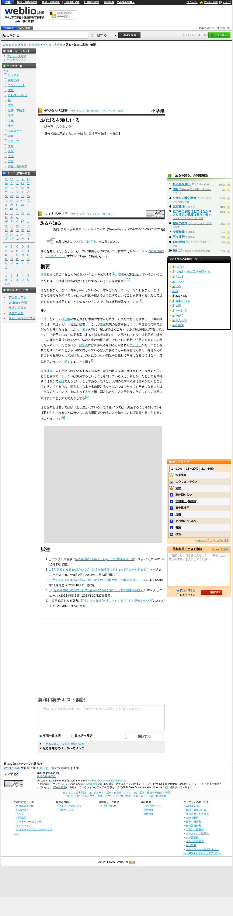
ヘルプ (227, 2)
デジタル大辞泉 (52, 44)
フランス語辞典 (195, 829)
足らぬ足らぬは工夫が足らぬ (191, 271)
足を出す (178, 325)
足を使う (178, 315)
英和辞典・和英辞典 (197, 813)
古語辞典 (109, 2)
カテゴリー (108, 213)
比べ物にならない (186, 521)
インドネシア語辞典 (197, 833)
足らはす (178, 276)
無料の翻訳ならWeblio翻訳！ (65, 14)
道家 (103, 324)
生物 (11, 146)
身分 (43, 274)
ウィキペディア (56, 214)
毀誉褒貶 (181, 475)
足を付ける (179, 310)
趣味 (11, 136)
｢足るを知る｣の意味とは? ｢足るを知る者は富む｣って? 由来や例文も (100, 569)
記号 (8, 284)
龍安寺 (83, 345)
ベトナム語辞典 (195, 841)
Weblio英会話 (18, 302)
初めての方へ (206, 27)
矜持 (178, 534)
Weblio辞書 (59, 787)
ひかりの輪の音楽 (185, 197)
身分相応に (51, 133)
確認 (178, 527)
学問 (11, 115)
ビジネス (13, 75)
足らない (178, 266)
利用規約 (21, 817)
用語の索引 (93, 110)
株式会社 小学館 (46, 776)
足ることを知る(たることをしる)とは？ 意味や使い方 (116, 600)
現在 (121, 274)
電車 (11, 90)
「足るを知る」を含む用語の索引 (63, 743)
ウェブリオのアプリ (70, 805)
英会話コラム (18, 297)
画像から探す (66, 809)
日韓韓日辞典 (91, 2)
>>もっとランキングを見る (212, 540)
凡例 (120, 110)
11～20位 (192, 468)
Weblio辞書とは (25, 805)
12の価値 (179, 241)
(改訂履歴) (92, 784)
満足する (65, 133)
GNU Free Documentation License (105, 780)
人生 (88, 391)
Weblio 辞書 (211, 2)
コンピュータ (16, 85)
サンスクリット (55, 256)
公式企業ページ (152, 805)
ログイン (192, 2)
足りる (176, 286)
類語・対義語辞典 (27, 2)
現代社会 (46, 371)
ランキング (108, 110)
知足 (116, 133)
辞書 (7, 2)
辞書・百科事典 (30, 44)
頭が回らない (183, 494)
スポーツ (13, 141)
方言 (11, 161)
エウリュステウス (186, 481)
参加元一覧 (223, 27)
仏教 (67, 319)
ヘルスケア (15, 130)
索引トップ (77, 110)
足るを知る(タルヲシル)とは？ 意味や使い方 (104, 559)
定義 (178, 514)
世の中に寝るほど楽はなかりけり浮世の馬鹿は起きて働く (192, 213)
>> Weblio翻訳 (220, 549)
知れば (177, 250)
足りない (178, 281)
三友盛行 (179, 236)
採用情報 (148, 813)
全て (6, 71)
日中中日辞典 (72, 2)
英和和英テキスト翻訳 (61, 699)
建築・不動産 (16, 110)
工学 (11, 105)
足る (175, 291)
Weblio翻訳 (192, 817)
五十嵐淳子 (182, 507)
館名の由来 (180, 223)
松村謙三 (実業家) (186, 501)
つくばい (136, 345)
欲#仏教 (91, 241)
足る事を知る (98, 133)
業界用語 (13, 80)
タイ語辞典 (192, 837)
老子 (85, 329)
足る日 (176, 305)
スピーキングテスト (22, 318)
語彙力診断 (16, 313)
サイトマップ (23, 825)
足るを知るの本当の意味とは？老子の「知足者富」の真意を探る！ (97, 580)
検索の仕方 (22, 809)
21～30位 (207, 468)
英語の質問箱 (18, 307)
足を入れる (179, 320)
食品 (11, 151)
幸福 (61, 381)
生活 (64, 361)
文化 (11, 120)
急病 (178, 488)
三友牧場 (179, 206)
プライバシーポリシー (29, 821)
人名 (11, 156)
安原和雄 (179, 232)
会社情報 (148, 809)
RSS (132, 862)
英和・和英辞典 (51, 2)
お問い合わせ (108, 805)
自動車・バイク (17, 95)
